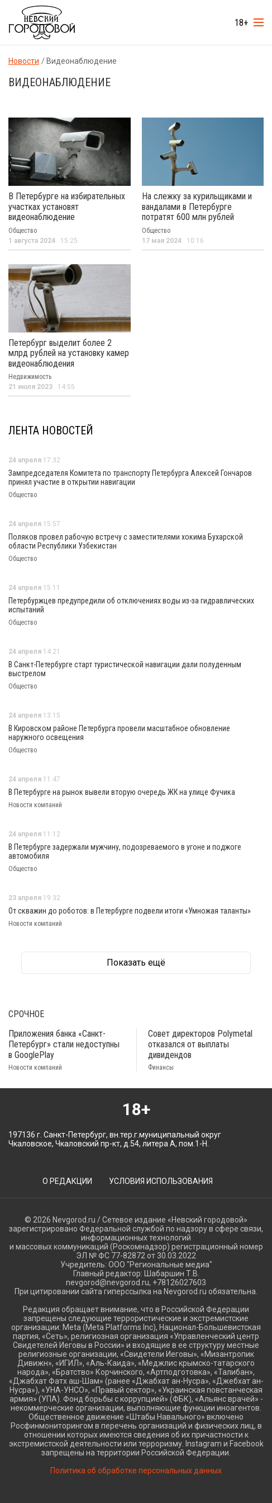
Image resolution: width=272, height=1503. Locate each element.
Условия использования (161, 1181)
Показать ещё (136, 963)
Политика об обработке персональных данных (136, 1470)
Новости (23, 61)
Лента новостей (50, 430)
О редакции (67, 1181)
